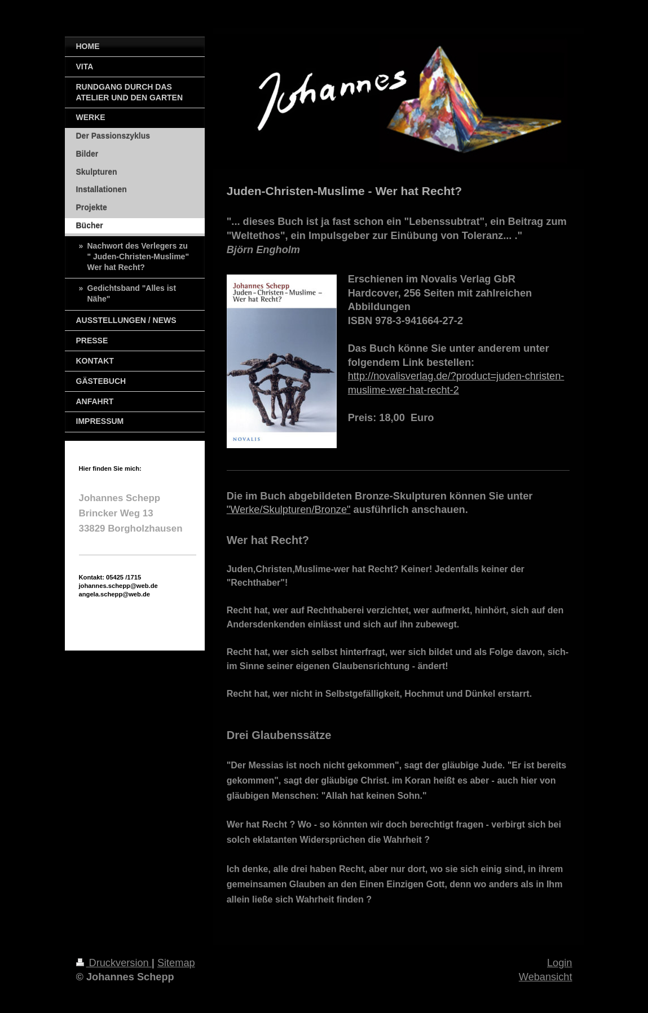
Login (559, 962)
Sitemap (176, 962)
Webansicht (545, 977)
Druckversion (114, 962)
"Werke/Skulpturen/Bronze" (289, 509)
